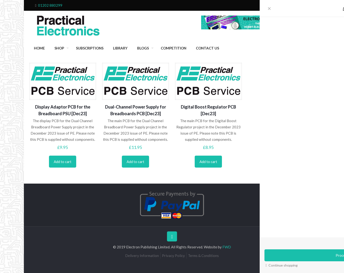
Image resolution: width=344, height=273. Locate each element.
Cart (284, 5)
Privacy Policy (173, 255)
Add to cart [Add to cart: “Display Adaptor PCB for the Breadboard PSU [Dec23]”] (62, 161)
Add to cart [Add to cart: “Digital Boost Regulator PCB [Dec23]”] (208, 161)
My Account (300, 5)
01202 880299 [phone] (50, 5)
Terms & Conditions (203, 255)
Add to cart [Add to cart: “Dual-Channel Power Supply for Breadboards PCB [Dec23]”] (135, 161)
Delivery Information (142, 255)
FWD (226, 247)
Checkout (270, 5)
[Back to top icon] (172, 236)
